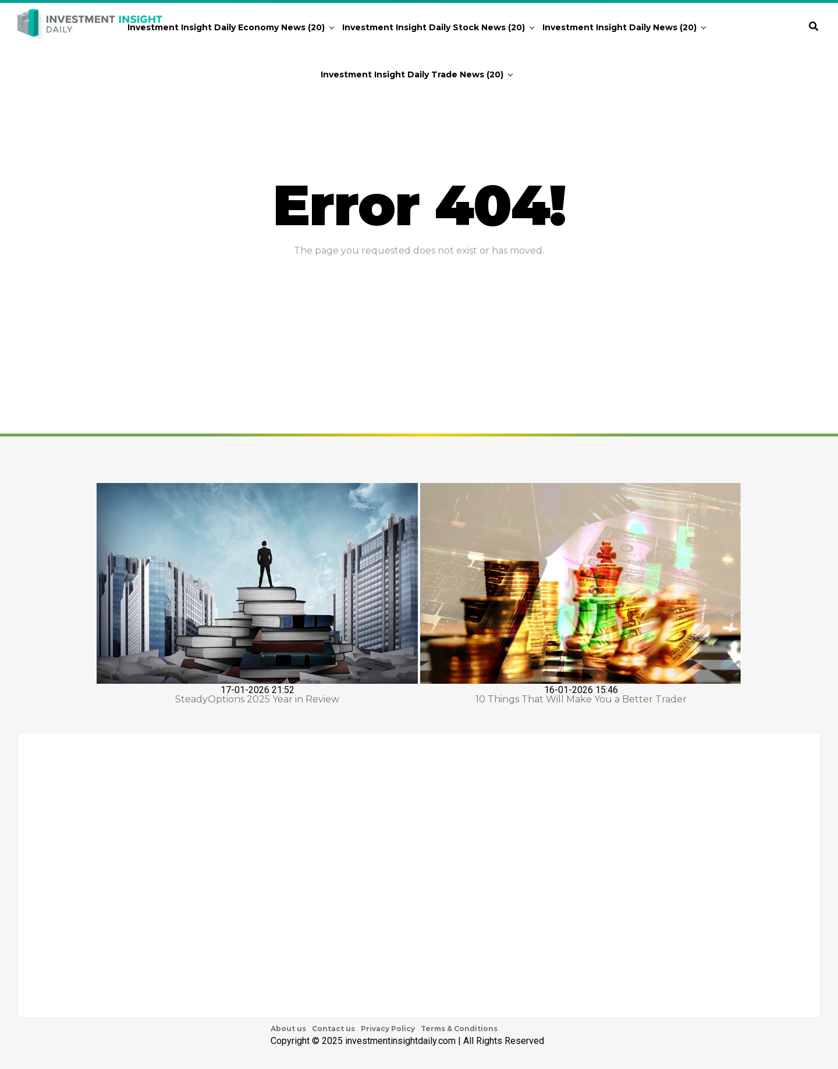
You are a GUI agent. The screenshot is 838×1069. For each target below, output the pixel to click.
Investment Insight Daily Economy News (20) (226, 27)
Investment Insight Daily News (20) (619, 27)
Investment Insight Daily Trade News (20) (412, 74)
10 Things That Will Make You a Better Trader (581, 699)
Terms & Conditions (459, 1028)
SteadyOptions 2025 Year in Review (257, 699)
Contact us (333, 1028)
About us (288, 1028)
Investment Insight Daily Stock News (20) (433, 27)
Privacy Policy (388, 1028)
